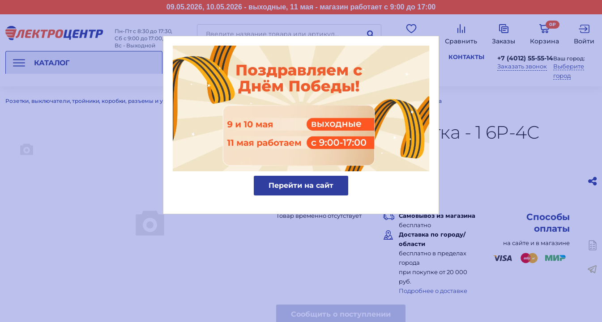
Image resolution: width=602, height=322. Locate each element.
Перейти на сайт (301, 185)
